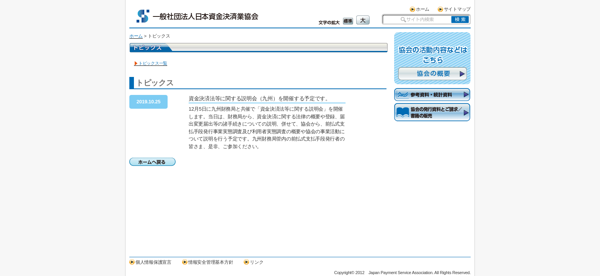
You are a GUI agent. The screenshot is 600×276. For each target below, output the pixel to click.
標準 (348, 21)
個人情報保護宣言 (153, 262)
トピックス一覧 (153, 63)
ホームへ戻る (152, 162)
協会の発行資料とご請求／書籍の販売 (432, 118)
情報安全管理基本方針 (210, 262)
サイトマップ (457, 9)
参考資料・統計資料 (432, 94)
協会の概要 (432, 73)
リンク (256, 262)
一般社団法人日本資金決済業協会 (197, 16)
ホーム (422, 9)
